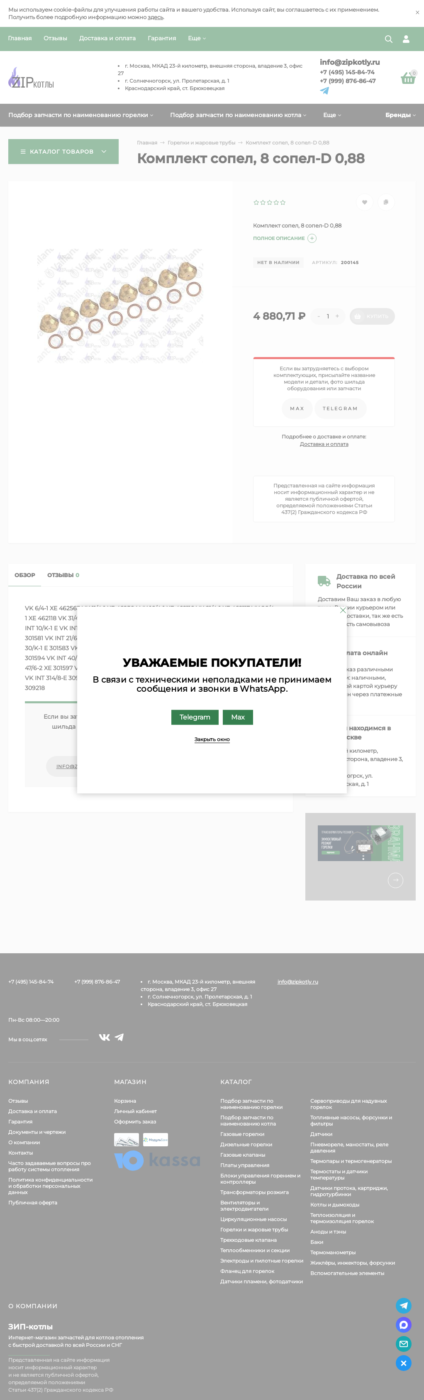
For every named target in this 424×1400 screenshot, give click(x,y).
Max (238, 717)
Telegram (195, 717)
